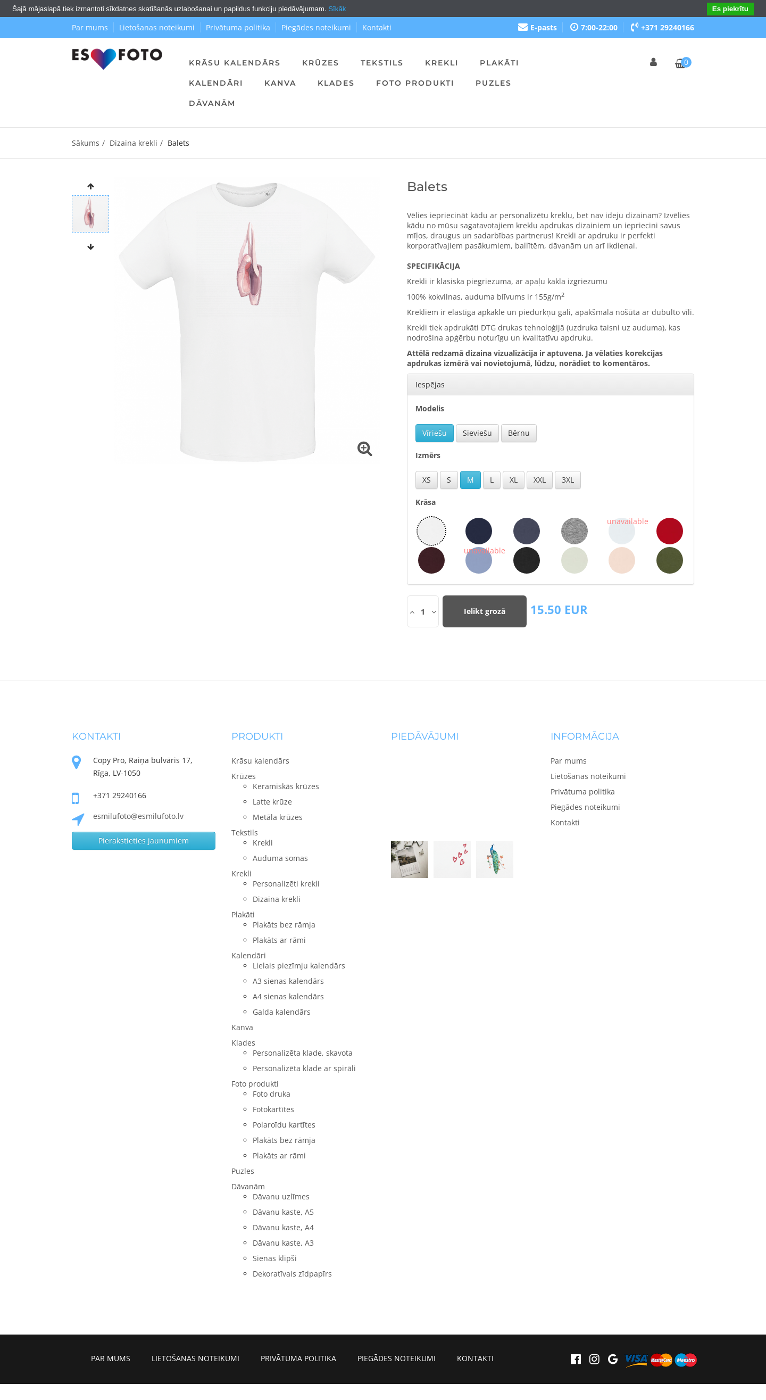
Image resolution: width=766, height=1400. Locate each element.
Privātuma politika (238, 27)
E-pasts (537, 27)
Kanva (280, 83)
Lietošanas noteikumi (157, 27)
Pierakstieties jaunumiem (143, 840)
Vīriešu (434, 433)
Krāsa (425, 502)
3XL (568, 480)
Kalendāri (216, 83)
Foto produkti (415, 83)
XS (426, 480)
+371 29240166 (662, 27)
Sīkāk (337, 9)
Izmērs (427, 455)
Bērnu (519, 433)
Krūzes (320, 63)
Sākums (85, 143)
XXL (540, 480)
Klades (336, 83)
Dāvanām (212, 103)
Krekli (442, 63)
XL (514, 480)
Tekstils (382, 63)
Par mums (90, 27)
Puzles (494, 83)
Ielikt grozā (484, 611)
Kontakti (377, 27)
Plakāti (499, 63)
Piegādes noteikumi (316, 27)
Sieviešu (477, 433)
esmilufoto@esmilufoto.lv (138, 816)
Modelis (429, 408)
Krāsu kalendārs (235, 63)
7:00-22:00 (594, 27)
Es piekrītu (730, 9)
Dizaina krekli (133, 143)
